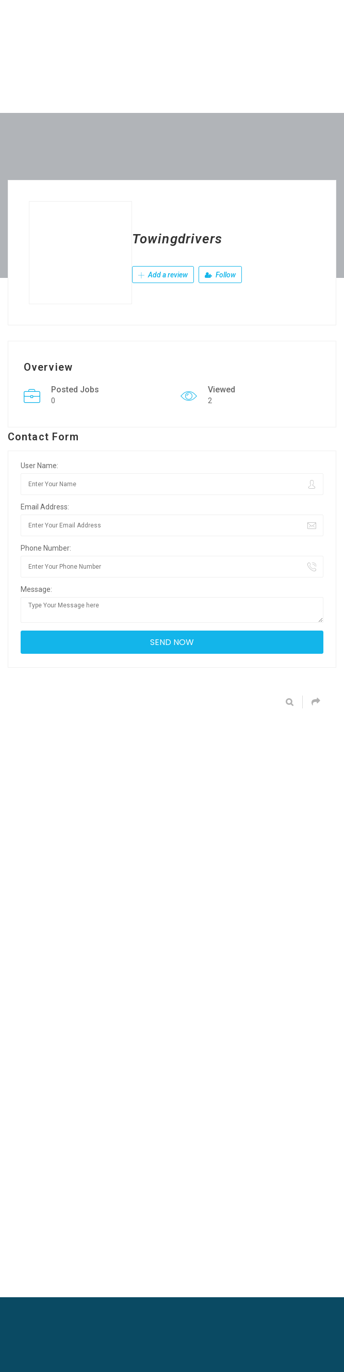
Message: (36, 589)
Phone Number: (46, 548)
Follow (220, 276)
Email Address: (45, 506)
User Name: (39, 465)
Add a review (163, 276)
